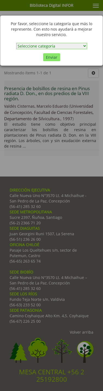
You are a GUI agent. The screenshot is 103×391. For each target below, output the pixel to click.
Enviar (51, 57)
